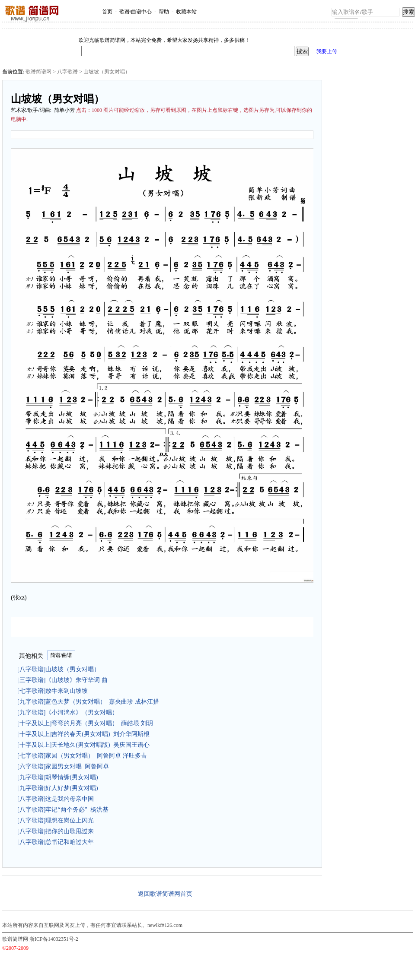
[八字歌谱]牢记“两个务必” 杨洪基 (63, 809)
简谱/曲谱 (61, 655)
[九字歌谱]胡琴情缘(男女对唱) (59, 777)
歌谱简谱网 (38, 72)
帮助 (164, 12)
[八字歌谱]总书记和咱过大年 (57, 842)
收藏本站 (186, 12)
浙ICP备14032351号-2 (53, 939)
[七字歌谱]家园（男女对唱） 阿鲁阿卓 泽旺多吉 (82, 755)
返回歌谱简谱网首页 (165, 894)
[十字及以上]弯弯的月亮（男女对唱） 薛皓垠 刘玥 (85, 723)
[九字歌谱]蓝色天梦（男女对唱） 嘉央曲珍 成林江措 (88, 701)
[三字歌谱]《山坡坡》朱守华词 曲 (64, 680)
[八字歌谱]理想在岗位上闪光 (57, 820)
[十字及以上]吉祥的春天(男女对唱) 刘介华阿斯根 (83, 734)
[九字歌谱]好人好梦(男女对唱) (59, 788)
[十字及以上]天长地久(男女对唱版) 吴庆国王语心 (83, 745)
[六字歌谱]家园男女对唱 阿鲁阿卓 (63, 766)
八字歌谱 (67, 72)
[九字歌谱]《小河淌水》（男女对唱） (69, 712)
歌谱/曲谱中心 (135, 12)
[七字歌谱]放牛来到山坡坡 (54, 691)
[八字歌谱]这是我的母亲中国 (57, 799)
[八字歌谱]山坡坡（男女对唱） (60, 669)
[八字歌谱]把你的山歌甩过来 (57, 831)
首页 (107, 12)
